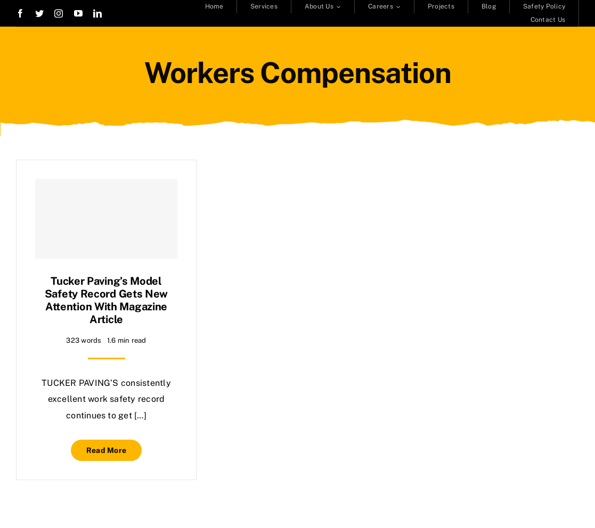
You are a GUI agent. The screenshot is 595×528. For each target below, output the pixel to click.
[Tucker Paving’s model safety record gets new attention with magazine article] (106, 219)
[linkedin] (97, 13)
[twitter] (39, 13)
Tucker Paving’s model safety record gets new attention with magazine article (106, 300)
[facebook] (20, 13)
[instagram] (58, 13)
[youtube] (78, 13)
